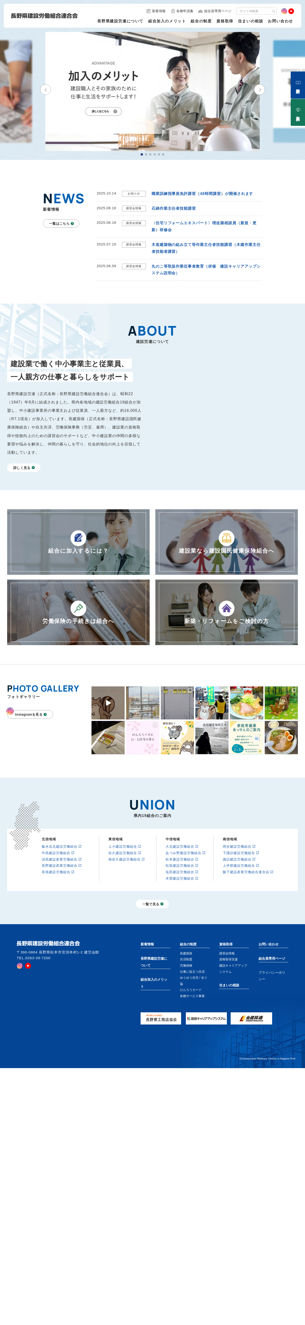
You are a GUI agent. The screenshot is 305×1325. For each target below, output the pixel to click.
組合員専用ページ (272, 1023)
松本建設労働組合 (180, 924)
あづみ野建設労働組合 (183, 918)
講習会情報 (227, 1018)
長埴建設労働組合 (56, 937)
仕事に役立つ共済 (192, 1036)
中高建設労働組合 (56, 918)
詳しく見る (21, 467)
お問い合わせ (280, 21)
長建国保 (186, 1018)
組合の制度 (201, 21)
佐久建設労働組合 (122, 918)
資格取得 (224, 21)
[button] (45, 93)
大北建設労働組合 (180, 911)
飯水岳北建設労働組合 (59, 911)
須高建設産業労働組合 (59, 924)
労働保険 (186, 1030)
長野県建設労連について (120, 21)
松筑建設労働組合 (180, 931)
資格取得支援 (228, 1024)
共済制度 (186, 1024)
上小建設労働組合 (122, 911)
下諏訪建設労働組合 (239, 918)
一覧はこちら (59, 223)
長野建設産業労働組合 (59, 931)
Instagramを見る (28, 714)
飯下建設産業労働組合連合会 (246, 937)
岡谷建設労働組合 (237, 911)
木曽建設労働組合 (180, 943)
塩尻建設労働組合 (180, 937)
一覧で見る (150, 969)
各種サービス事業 (192, 1061)
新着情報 (147, 1009)
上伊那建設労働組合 (239, 931)
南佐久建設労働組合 (124, 924)
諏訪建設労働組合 (237, 924)
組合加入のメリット (167, 21)
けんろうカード (191, 1055)
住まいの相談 (250, 21)
